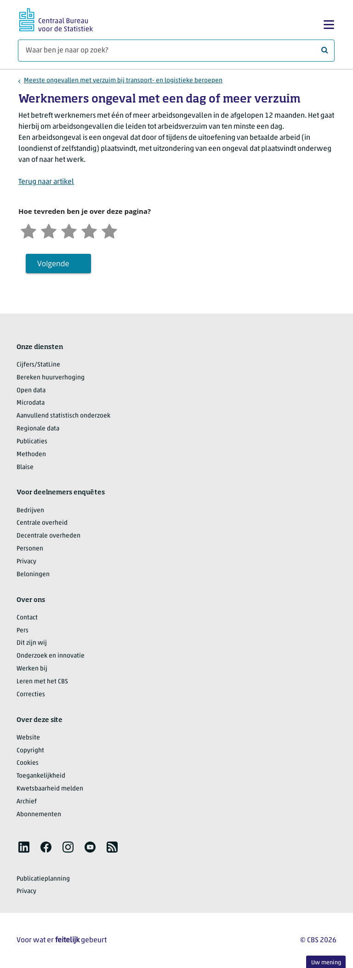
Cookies (28, 763)
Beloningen (33, 575)
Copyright (30, 751)
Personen (30, 549)
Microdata (31, 403)
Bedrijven (30, 511)
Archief (27, 802)
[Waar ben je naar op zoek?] (176, 51)
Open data (31, 391)
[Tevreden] (89, 230)
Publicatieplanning (43, 879)
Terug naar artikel (46, 182)
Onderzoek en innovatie (51, 656)
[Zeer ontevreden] (28, 230)
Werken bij (32, 669)
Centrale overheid (42, 523)
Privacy (26, 562)
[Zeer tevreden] (109, 230)
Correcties (31, 695)
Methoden (31, 455)
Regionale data (38, 429)
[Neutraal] (69, 230)
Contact (27, 618)
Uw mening (326, 963)
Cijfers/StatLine (38, 365)
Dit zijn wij (32, 643)
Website (28, 738)
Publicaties (32, 442)
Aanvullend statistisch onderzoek (63, 416)
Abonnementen (39, 815)
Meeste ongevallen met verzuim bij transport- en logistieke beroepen (123, 81)
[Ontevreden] (49, 230)
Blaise (25, 467)
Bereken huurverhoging (51, 378)
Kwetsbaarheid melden (50, 789)
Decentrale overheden (48, 536)
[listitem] (24, 847)
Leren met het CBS (42, 682)
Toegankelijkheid (41, 776)
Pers (22, 631)
